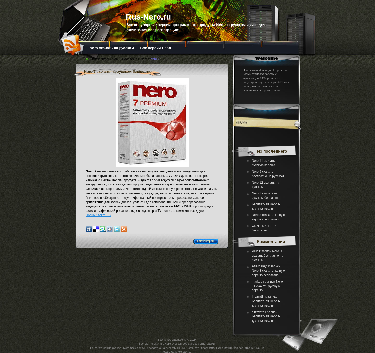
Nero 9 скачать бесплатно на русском (267, 255)
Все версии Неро (155, 48)
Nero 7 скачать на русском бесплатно (118, 72)
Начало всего (128, 58)
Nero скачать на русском (112, 48)
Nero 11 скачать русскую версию (267, 286)
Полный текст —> (98, 215)
